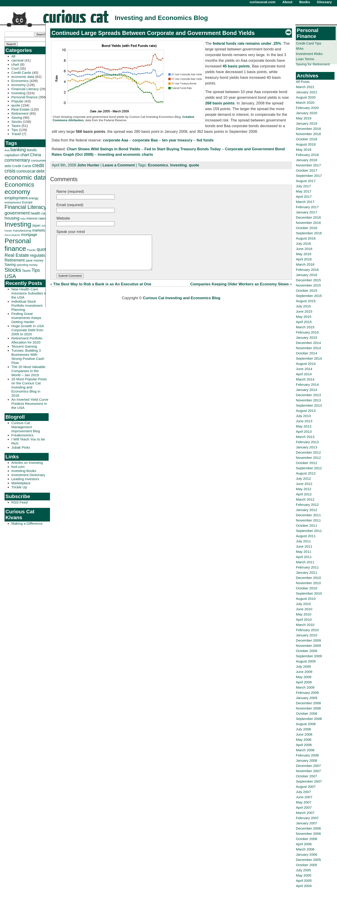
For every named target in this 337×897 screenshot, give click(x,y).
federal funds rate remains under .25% (247, 43)
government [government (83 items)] (17, 212)
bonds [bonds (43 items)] (32, 150)
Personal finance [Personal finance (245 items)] (18, 244)
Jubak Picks (20, 447)
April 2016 (304, 259)
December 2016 (308, 217)
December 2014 (308, 343)
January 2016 (306, 275)
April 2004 (304, 886)
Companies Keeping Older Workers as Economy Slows (239, 291)
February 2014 (307, 384)
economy (18, 85)
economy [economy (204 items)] (17, 191)
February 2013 (307, 442)
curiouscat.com (263, 2)
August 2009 (306, 661)
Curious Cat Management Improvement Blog (25, 427)
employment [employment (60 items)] (16, 197)
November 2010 (308, 583)
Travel (16, 134)
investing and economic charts (125, 154)
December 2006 (308, 828)
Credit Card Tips (308, 43)
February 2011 (307, 567)
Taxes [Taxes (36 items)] (26, 270)
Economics (20, 81)
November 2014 (308, 348)
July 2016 (303, 243)
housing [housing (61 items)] (12, 218)
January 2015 (306, 337)
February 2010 (307, 630)
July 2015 (303, 306)
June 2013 (304, 421)
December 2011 (308, 515)
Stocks (16, 122)
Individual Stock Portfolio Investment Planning (26, 305)
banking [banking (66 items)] (18, 149)
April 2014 (304, 374)
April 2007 (304, 807)
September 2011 (309, 531)
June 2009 (304, 672)
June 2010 (304, 609)
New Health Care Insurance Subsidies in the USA (29, 293)
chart (15, 64)
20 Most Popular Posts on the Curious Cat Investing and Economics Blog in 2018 (29, 387)
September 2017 (309, 176)
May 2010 (303, 614)
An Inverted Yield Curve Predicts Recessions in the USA (29, 404)
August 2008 (306, 724)
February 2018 (307, 155)
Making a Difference (26, 523)
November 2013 (308, 400)
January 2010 (306, 635)
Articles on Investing (27, 463)
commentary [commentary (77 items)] (17, 160)
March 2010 (305, 625)
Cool (15, 68)
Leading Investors (25, 479)
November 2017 (308, 165)
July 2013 (303, 416)
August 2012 (306, 473)
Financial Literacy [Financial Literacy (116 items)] (25, 207)
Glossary (324, 2)
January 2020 (306, 113)
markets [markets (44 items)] (38, 230)
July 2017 (303, 186)
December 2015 (308, 280)
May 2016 (303, 254)
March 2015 (305, 327)
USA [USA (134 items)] (10, 276)
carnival (17, 60)
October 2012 (306, 463)
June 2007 (304, 797)
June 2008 (304, 734)
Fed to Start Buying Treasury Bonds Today (182, 149)
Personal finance (24, 97)
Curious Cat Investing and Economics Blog (181, 305)
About (287, 2)
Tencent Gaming (24, 346)
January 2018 (306, 160)
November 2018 (308, 134)
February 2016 (307, 270)
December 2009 (308, 640)
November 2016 (308, 223)
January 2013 (306, 447)
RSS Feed (19, 502)
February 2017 (307, 207)
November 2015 (308, 285)
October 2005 (306, 865)
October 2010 (306, 588)
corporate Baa (145, 140)
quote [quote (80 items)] (43, 249)
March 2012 (305, 499)
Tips (14, 130)
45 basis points (236, 66)
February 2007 (307, 818)
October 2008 (306, 713)
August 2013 (306, 411)
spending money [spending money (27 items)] (27, 265)
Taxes (15, 126)
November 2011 (308, 520)
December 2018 (308, 129)
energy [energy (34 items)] (33, 198)
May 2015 (303, 317)
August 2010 (306, 598)
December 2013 (308, 395)
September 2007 (309, 781)
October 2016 (306, 228)
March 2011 (305, 562)
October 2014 (306, 353)
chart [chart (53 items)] (24, 155)
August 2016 (306, 238)
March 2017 (305, 202)
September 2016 (309, 233)
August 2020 (306, 97)
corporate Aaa (115, 140)
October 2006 (306, 839)
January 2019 (306, 123)
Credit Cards (21, 72)
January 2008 (306, 760)
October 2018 (306, 139)
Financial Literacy (25, 89)
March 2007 (305, 813)
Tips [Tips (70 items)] (36, 270)
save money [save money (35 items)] (35, 260)
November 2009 (308, 645)
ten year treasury (177, 140)
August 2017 (306, 181)
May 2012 (303, 489)
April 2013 (304, 431)
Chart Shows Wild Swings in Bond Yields (103, 149)
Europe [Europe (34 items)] (27, 202)
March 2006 (305, 849)
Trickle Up (19, 487)
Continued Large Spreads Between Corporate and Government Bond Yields (153, 33)
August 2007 (306, 786)
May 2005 (303, 875)
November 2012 (308, 458)
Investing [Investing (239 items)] (18, 224)
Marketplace (20, 483)
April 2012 (304, 494)
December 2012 (308, 452)
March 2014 (305, 379)
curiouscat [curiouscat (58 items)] (25, 171)
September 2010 (309, 593)
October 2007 (306, 776)
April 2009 (304, 682)
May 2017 (303, 191)
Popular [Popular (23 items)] (31, 250)
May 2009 (303, 677)
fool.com (18, 467)
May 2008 (303, 739)
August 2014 (306, 364)
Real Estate (20, 109)
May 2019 (303, 118)
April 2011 (304, 557)
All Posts (303, 82)
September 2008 (309, 719)
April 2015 (304, 322)
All (13, 56)
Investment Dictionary (28, 475)
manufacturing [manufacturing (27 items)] (22, 230)
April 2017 (304, 196)
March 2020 (305, 102)
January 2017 (306, 212)
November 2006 (308, 833)
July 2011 (303, 541)
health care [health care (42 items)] (39, 213)
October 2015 (306, 290)
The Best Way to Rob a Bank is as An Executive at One (102, 291)
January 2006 (306, 854)
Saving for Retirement (313, 64)
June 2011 (304, 546)
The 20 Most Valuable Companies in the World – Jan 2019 (28, 371)
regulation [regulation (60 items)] (39, 255)
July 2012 (303, 478)
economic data (22, 77)
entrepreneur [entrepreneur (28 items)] (13, 202)
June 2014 (304, 369)
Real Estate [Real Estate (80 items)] (17, 255)
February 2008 (307, 755)
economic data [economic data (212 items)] (25, 177)
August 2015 (306, 301)
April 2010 (304, 619)
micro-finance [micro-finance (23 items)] (12, 235)
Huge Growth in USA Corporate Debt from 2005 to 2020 (27, 330)
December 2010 (308, 578)
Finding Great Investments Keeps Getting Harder (26, 318)
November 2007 (308, 771)
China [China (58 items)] (35, 154)
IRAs (300, 48)
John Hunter (88, 165)
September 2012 (309, 468)
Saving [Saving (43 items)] (10, 265)
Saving (16, 117)
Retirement (20, 113)
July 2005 (303, 870)
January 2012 (306, 510)
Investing (18, 93)
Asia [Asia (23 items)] (7, 150)
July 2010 (303, 604)
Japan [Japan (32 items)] (36, 225)
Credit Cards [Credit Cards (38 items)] (21, 166)
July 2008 (303, 729)
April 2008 (304, 745)
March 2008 (305, 750)
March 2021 (305, 87)
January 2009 (306, 698)
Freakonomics (22, 435)
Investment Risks (309, 54)
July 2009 (303, 666)
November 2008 (308, 708)
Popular (17, 101)
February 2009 (307, 692)
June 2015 (304, 311)
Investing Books (23, 471)
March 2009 (305, 687)
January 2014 (306, 390)
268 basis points (220, 103)
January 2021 (306, 92)
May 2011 (303, 552)
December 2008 (308, 703)
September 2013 (309, 405)
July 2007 (303, 792)
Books (304, 2)
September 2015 (309, 296)
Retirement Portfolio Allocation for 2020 (26, 340)
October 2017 (306, 170)
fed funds (205, 140)
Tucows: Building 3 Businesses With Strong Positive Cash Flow (27, 356)
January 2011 (306, 572)
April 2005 (304, 880)
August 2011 (306, 536)
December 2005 (308, 860)
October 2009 (306, 651)
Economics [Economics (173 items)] (19, 184)
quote (15, 105)
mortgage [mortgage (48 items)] (29, 234)
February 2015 (307, 332)
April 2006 (304, 844)
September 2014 (309, 358)
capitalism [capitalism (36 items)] (12, 155)
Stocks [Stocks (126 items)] (13, 270)
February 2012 (307, 505)
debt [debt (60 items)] (40, 171)
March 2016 (305, 264)
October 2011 (306, 525)
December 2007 (308, 766)
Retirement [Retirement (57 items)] (15, 260)
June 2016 (304, 249)
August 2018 (306, 144)
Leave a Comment (118, 165)
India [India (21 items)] (22, 218)
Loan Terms (305, 59)
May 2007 (303, 802)
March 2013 (305, 437)
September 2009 (309, 656)
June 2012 (304, 484)
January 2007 (306, 823)
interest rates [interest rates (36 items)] (36, 218)
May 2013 (303, 426)
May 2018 (303, 149)
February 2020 (307, 108)
